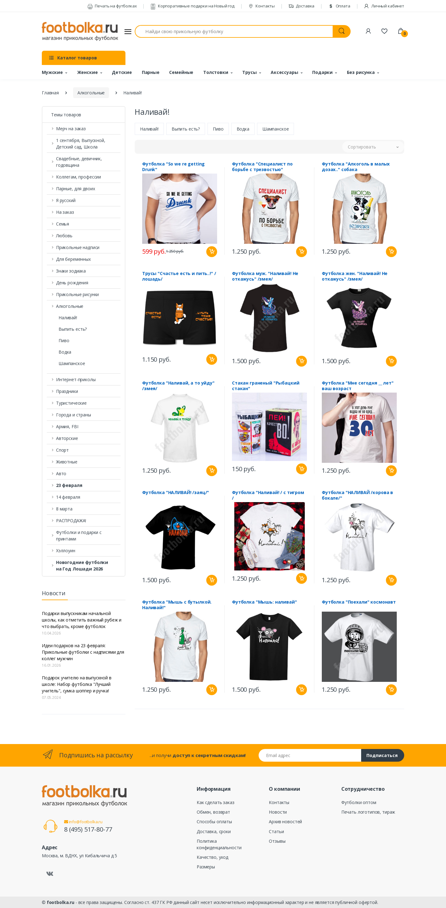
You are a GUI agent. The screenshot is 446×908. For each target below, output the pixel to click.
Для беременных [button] (73, 259)
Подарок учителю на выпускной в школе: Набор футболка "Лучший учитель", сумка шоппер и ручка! (77, 684)
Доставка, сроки (214, 831)
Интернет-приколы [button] (76, 379)
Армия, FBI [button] (67, 426)
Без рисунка (361, 72)
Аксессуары (284, 72)
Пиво (64, 340)
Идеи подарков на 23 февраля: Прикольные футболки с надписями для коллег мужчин (83, 652)
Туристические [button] (71, 403)
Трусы (249, 72)
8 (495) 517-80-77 (88, 829)
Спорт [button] (62, 450)
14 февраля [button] (68, 497)
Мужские (52, 72)
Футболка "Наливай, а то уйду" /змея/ (178, 386)
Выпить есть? (73, 329)
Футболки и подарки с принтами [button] (79, 535)
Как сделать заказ (215, 802)
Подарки (322, 72)
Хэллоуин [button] (65, 550)
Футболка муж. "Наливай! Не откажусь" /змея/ (265, 276)
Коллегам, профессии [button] (78, 177)
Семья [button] (62, 224)
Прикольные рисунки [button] (77, 294)
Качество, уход (212, 857)
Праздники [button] (67, 391)
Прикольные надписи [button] (77, 247)
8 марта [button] (64, 509)
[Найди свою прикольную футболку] (234, 31)
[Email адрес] (310, 755)
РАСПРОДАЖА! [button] (71, 520)
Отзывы (277, 841)
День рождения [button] (72, 283)
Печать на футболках (112, 6)
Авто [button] (61, 473)
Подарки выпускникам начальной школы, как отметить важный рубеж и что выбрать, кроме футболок (81, 619)
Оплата (339, 6)
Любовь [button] (64, 236)
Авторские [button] (67, 438)
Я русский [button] (66, 200)
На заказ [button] (65, 212)
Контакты (261, 6)
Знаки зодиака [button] (71, 271)
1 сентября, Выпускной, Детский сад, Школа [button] (80, 143)
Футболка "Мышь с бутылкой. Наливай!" (177, 605)
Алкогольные (91, 93)
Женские (87, 72)
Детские (122, 72)
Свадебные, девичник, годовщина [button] (79, 162)
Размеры (206, 867)
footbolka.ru (60, 902)
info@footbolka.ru (83, 821)
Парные (151, 72)
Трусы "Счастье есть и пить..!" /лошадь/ (179, 276)
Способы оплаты (214, 821)
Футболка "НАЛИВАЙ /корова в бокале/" (357, 495)
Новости (278, 812)
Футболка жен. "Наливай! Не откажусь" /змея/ (354, 276)
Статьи (276, 831)
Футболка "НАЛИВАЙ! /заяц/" (175, 493)
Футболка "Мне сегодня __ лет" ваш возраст (358, 386)
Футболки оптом (358, 802)
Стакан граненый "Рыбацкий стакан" (265, 386)
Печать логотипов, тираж (368, 812)
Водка (65, 352)
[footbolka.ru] (80, 31)
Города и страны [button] (73, 415)
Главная (50, 93)
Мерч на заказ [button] (71, 128)
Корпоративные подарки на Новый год (192, 6)
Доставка (301, 6)
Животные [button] (66, 462)
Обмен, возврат (213, 812)
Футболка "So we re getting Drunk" (173, 167)
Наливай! (68, 318)
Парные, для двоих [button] (75, 188)
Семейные (181, 72)
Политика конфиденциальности (219, 844)
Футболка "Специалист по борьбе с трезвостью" (262, 167)
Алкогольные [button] (69, 306)
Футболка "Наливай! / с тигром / (268, 495)
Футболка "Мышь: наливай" (264, 602)
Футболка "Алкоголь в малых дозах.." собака (356, 167)
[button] (83, 485)
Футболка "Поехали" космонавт (359, 602)
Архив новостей (285, 821)
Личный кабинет (384, 6)
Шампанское (72, 363)
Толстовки (215, 72)
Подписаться (382, 755)
